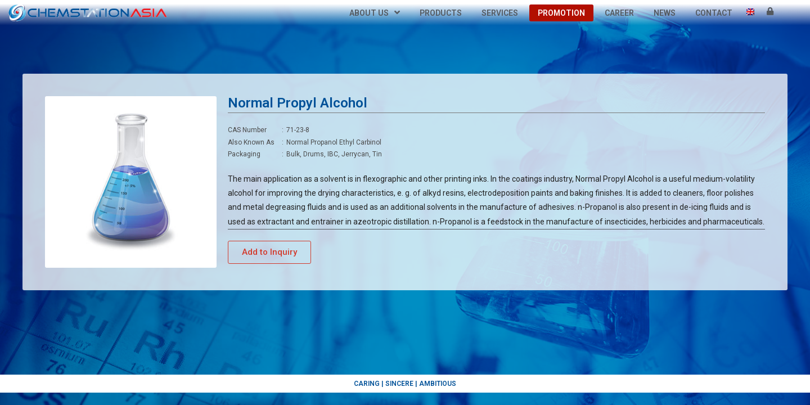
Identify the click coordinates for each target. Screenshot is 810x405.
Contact (713, 12)
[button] (269, 252)
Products (441, 12)
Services (500, 12)
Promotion (561, 12)
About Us (374, 12)
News (665, 12)
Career (619, 12)
